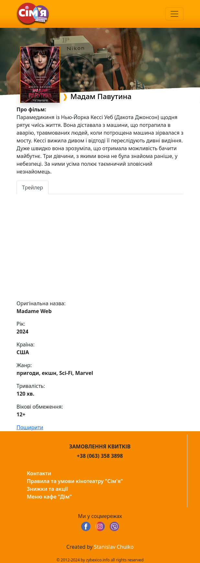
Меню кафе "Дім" (49, 496)
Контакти (39, 473)
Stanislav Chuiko (114, 546)
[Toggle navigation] (174, 13)
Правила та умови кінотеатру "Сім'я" (75, 481)
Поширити (30, 427)
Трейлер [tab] (32, 187)
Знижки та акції (47, 488)
